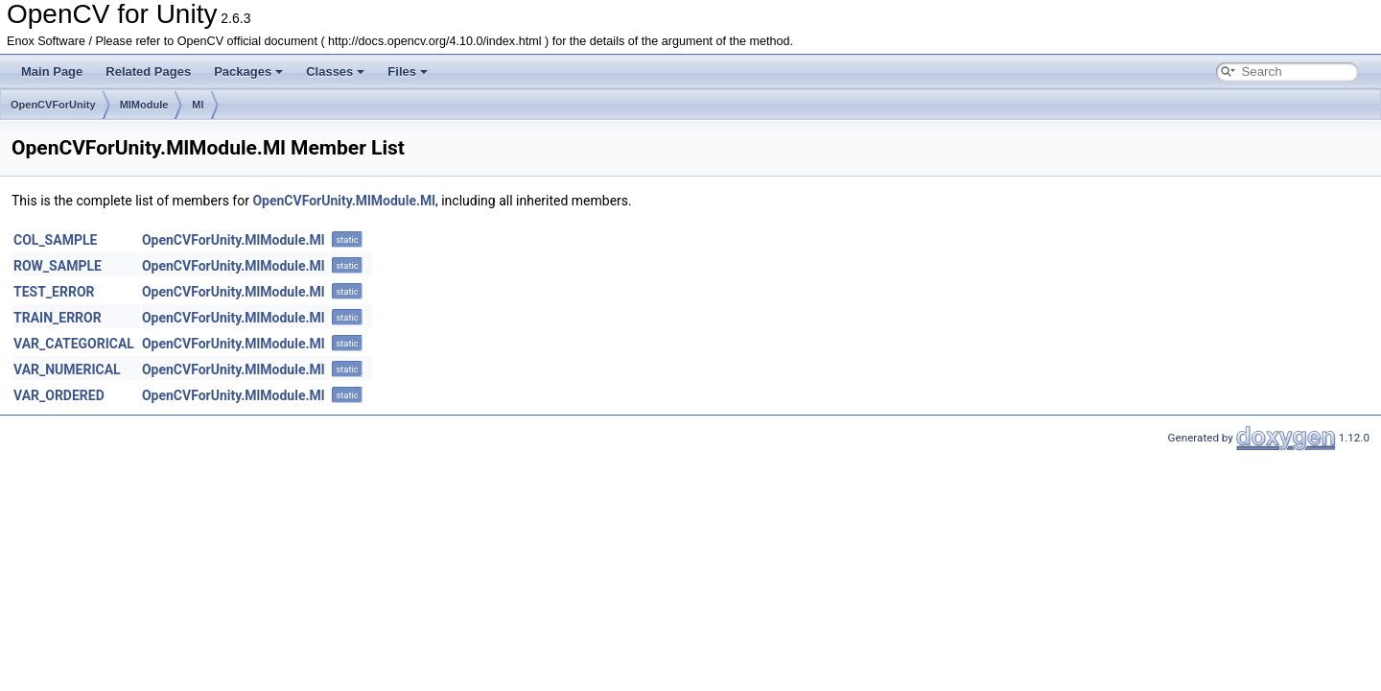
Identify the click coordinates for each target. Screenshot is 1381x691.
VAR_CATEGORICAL (73, 343)
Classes (335, 71)
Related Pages (148, 71)
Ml (197, 104)
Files (407, 71)
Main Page (51, 71)
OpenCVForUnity (53, 104)
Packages (248, 71)
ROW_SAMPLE (57, 266)
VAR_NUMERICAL (67, 369)
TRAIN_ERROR (57, 317)
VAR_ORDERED (59, 395)
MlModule (144, 104)
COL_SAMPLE (55, 240)
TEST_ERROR (54, 291)
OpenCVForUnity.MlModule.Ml (343, 200)
